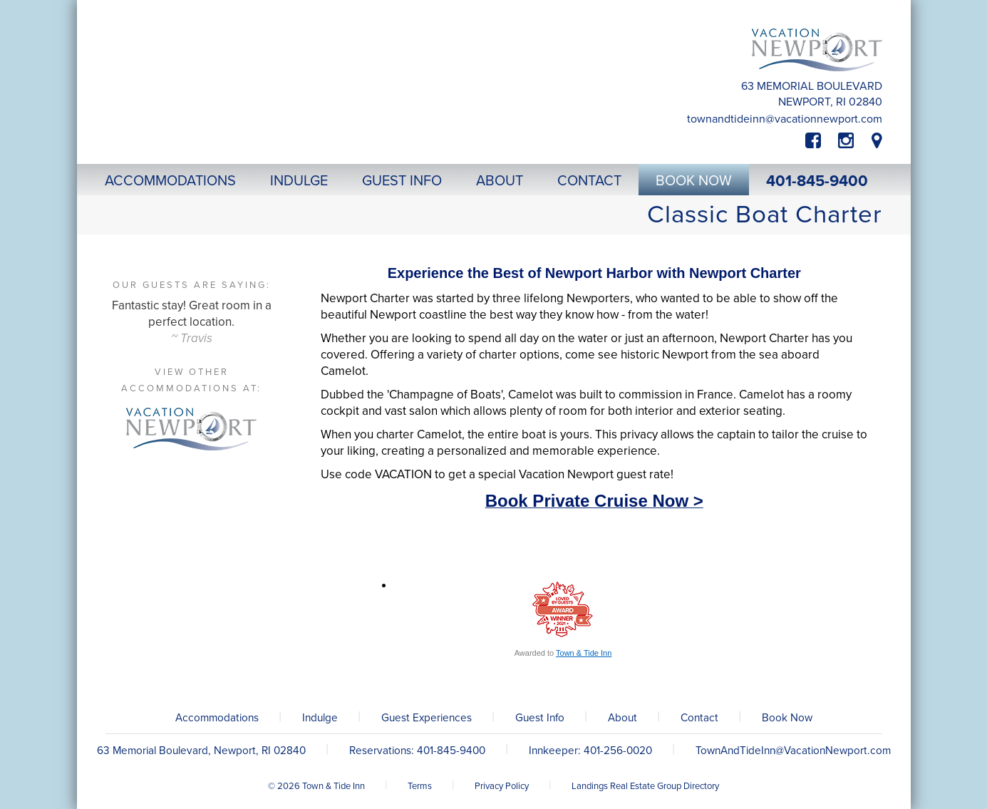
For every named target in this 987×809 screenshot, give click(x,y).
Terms (420, 786)
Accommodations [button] (170, 181)
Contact (699, 717)
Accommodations (217, 717)
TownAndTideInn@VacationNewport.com (784, 119)
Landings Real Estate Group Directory (645, 786)
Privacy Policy (502, 786)
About (622, 717)
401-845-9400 (817, 181)
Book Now (787, 717)
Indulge (320, 717)
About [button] (499, 181)
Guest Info (539, 717)
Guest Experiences (426, 717)
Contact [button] (589, 181)
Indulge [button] (299, 181)
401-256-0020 (618, 750)
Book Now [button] (694, 181)
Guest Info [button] (402, 181)
